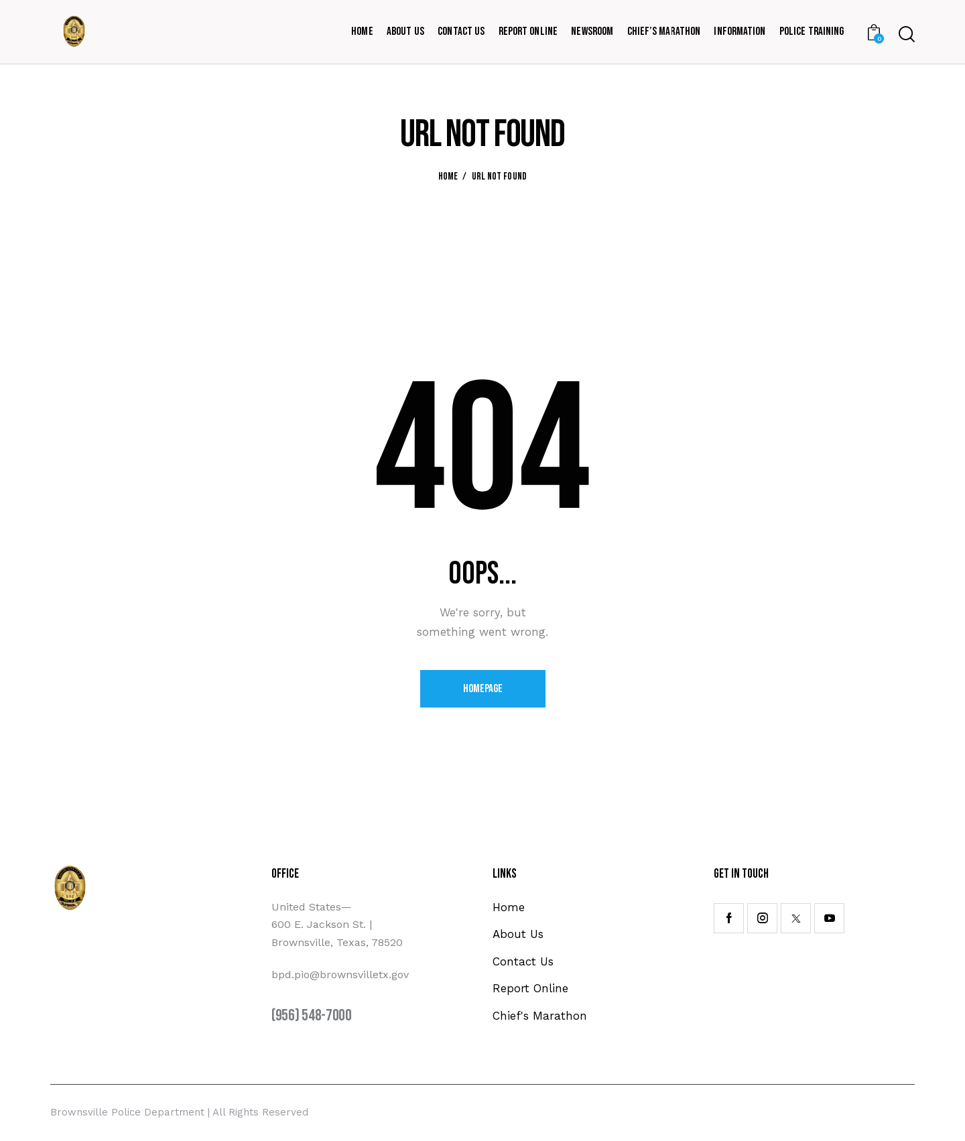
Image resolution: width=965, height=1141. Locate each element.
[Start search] (906, 34)
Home (448, 177)
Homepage (483, 688)
